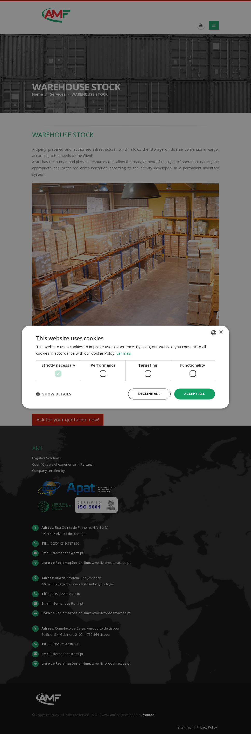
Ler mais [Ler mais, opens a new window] (124, 352)
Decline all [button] (146, 393)
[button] (53, 394)
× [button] (221, 332)
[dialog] (125, 367)
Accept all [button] (193, 393)
